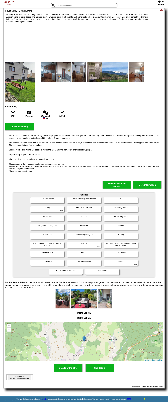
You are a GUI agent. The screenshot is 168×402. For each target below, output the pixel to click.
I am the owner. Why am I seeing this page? (19, 377)
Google (44, 399)
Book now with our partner (117, 185)
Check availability (19, 127)
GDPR (129, 399)
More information (147, 185)
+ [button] (9, 326)
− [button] (9, 330)
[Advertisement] (84, 42)
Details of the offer (68, 368)
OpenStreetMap (157, 360)
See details (99, 368)
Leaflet (147, 360)
